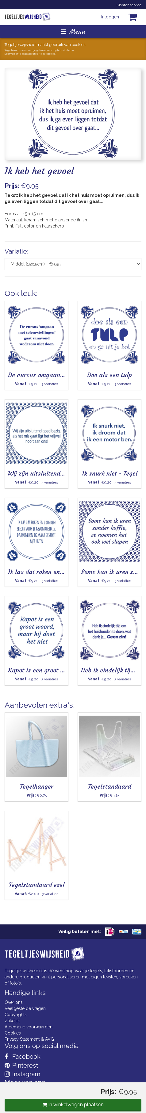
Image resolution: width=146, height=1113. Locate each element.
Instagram (22, 1074)
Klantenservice (129, 5)
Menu (73, 31)
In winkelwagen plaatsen (73, 1104)
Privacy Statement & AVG (29, 1039)
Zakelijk (12, 1020)
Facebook (22, 1056)
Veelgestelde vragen (25, 1008)
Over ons (14, 1002)
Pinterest (21, 1065)
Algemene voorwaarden (28, 1026)
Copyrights (16, 1014)
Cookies (13, 1033)
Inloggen (110, 16)
